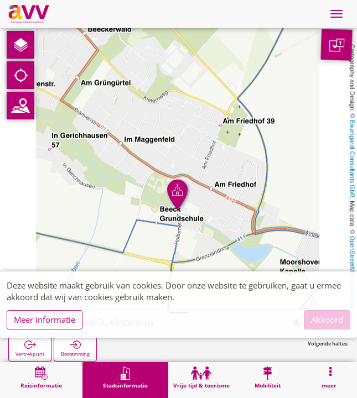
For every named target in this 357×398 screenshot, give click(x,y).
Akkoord (327, 319)
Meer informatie (44, 319)
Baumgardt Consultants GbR (352, 159)
